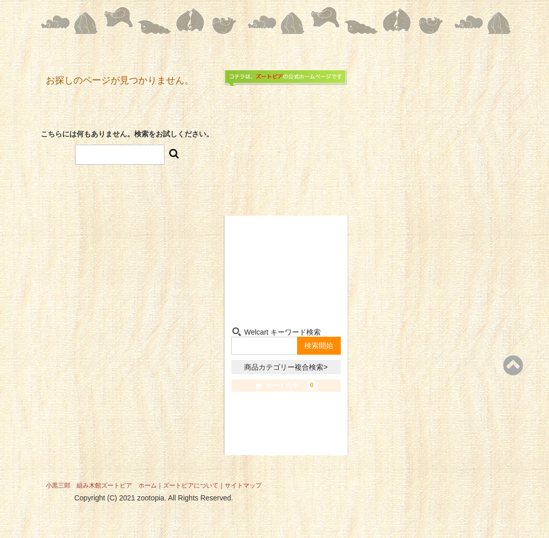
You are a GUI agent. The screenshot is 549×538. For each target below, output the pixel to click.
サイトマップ (243, 485)
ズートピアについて (190, 485)
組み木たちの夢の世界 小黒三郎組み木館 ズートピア (286, 131)
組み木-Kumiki (257, 294)
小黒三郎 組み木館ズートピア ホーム (101, 485)
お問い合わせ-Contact (315, 294)
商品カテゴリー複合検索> (285, 367)
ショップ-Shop (257, 245)
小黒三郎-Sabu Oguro (315, 245)
